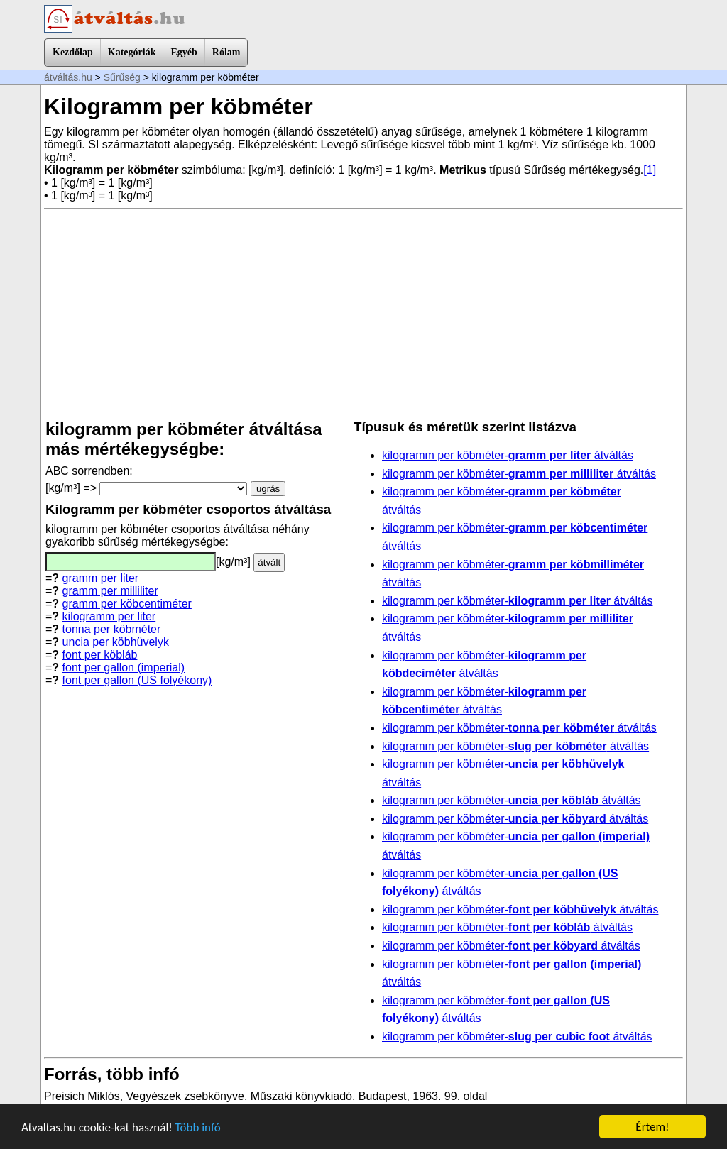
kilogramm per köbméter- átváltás (507, 455)
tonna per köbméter (111, 629)
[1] (649, 170)
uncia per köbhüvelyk (115, 642)
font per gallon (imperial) (123, 667)
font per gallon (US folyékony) (137, 680)
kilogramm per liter (109, 616)
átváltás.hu (68, 77)
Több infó (198, 1127)
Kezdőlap (73, 52)
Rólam (226, 52)
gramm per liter (100, 578)
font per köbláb (100, 655)
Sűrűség (122, 77)
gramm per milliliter (110, 591)
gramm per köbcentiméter (127, 604)
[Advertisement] (363, 314)
